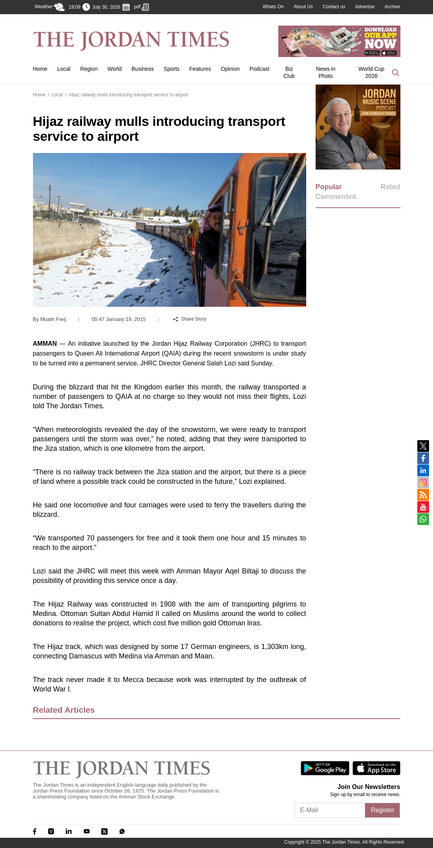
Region (88, 69)
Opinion (230, 69)
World (115, 69)
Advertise (365, 6)
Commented (336, 197)
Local (63, 69)
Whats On (273, 6)
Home (40, 69)
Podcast (260, 69)
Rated (390, 187)
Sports (171, 69)
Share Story (189, 319)
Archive (392, 6)
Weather (50, 7)
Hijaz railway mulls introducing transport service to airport (128, 95)
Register (383, 810)
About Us (303, 6)
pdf (141, 7)
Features (200, 69)
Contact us (334, 6)
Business (143, 69)
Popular (329, 187)
